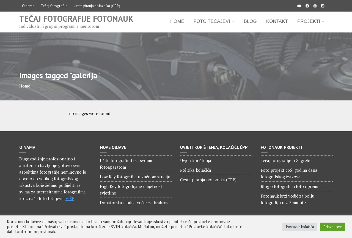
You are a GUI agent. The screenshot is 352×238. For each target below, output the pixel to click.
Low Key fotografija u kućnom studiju (135, 176)
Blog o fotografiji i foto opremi (289, 186)
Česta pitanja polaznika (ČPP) (97, 5)
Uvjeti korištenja (195, 160)
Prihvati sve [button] (332, 226)
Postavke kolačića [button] (300, 226)
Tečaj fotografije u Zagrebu (286, 160)
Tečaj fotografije (54, 5)
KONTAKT (277, 21)
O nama (28, 5)
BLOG (250, 21)
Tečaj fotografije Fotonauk (76, 18)
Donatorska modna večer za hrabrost (135, 202)
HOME (177, 21)
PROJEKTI (308, 21)
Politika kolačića (195, 170)
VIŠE (69, 198)
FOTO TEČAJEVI (212, 21)
